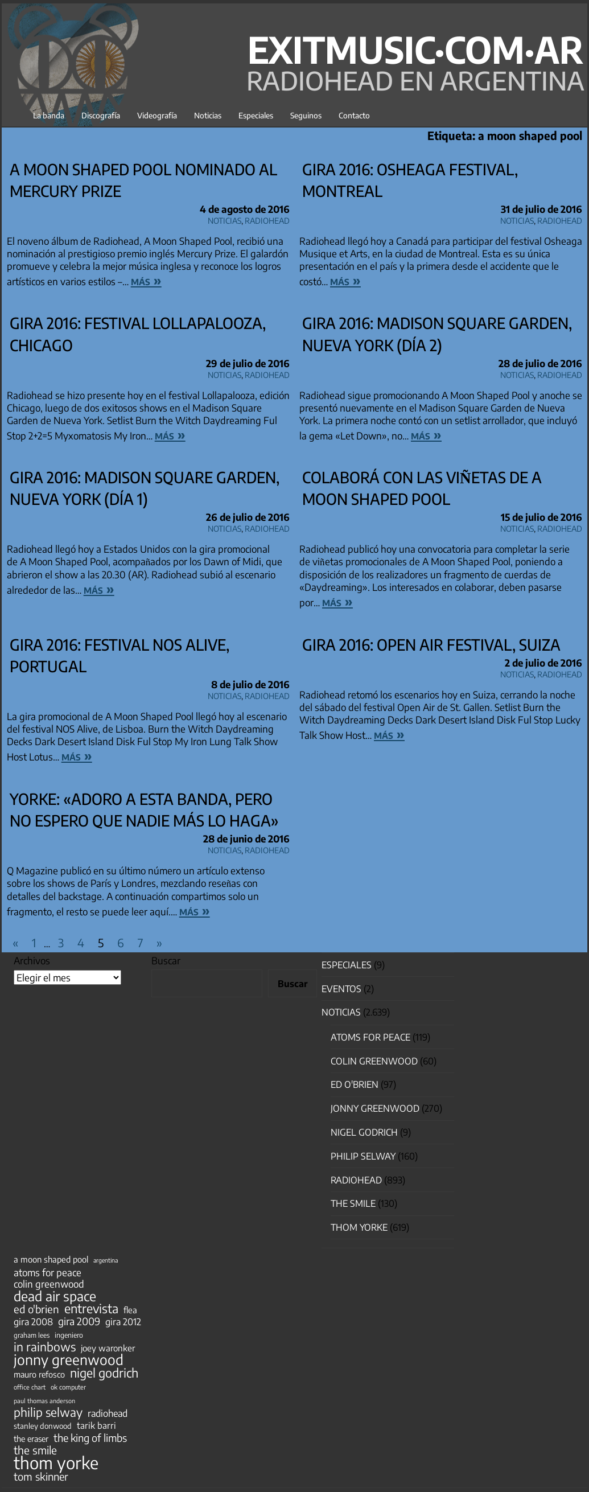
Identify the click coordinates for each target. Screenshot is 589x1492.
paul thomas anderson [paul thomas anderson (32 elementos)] (44, 1400)
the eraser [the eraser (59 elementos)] (31, 1438)
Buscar (165, 960)
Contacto (354, 115)
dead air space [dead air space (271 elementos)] (55, 1296)
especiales (347, 965)
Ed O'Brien (354, 1084)
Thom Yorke (359, 1227)
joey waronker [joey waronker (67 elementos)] (108, 1347)
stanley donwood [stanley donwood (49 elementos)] (43, 1426)
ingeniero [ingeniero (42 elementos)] (69, 1334)
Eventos (341, 988)
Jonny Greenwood (375, 1108)
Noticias (207, 115)
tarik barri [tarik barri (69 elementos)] (96, 1425)
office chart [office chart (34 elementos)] (30, 1387)
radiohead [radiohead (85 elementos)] (107, 1413)
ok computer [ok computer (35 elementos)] (68, 1387)
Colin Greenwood (374, 1061)
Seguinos (306, 115)
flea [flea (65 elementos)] (130, 1310)
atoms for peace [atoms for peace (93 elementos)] (47, 1272)
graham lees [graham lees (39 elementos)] (32, 1335)
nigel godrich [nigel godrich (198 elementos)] (104, 1373)
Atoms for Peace (370, 1037)
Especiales (255, 115)
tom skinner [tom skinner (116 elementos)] (41, 1476)
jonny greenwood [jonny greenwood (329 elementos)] (68, 1359)
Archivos (32, 960)
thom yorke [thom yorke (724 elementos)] (56, 1462)
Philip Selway (363, 1156)
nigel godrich (364, 1132)
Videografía (157, 115)
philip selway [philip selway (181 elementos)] (48, 1412)
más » (146, 280)
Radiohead (267, 219)
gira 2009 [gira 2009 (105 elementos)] (79, 1321)
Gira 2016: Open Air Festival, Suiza (431, 644)
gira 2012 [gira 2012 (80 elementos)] (123, 1321)
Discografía (100, 115)
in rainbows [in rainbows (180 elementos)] (45, 1347)
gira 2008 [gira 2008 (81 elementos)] (33, 1321)
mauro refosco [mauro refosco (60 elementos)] (39, 1374)
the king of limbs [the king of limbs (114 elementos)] (90, 1438)
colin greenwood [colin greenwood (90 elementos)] (49, 1284)
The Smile (353, 1203)
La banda (48, 115)
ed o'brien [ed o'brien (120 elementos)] (36, 1309)
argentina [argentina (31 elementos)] (105, 1260)
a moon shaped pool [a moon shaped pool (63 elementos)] (51, 1259)
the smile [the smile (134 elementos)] (35, 1450)
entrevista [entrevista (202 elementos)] (91, 1308)
